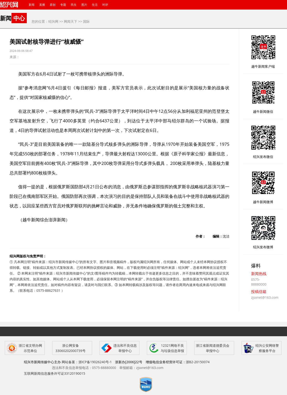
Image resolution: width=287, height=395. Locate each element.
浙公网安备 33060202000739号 (70, 348)
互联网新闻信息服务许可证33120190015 (54, 373)
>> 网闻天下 (68, 21)
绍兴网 (53, 21)
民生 (74, 5)
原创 (52, 5)
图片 (84, 5)
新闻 (31, 5)
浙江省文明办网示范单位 (30, 348)
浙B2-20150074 (198, 362)
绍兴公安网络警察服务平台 (267, 348)
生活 (95, 5)
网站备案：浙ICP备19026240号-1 (87, 362)
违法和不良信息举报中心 (125, 348)
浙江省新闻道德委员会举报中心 (212, 348)
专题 (63, 5)
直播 (42, 5)
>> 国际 (84, 21)
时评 (105, 5)
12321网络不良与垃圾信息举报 (172, 348)
